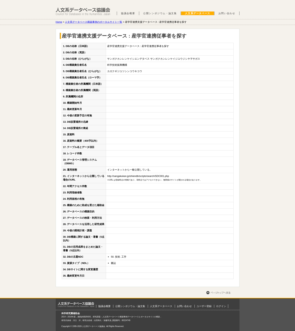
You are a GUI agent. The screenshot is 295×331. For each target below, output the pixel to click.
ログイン (221, 306)
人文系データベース (197, 13)
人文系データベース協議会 (83, 11)
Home (59, 22)
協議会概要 (128, 13)
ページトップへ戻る (218, 293)
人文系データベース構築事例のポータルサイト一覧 (93, 22)
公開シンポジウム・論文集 (160, 13)
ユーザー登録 (204, 306)
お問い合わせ (226, 13)
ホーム (76, 304)
